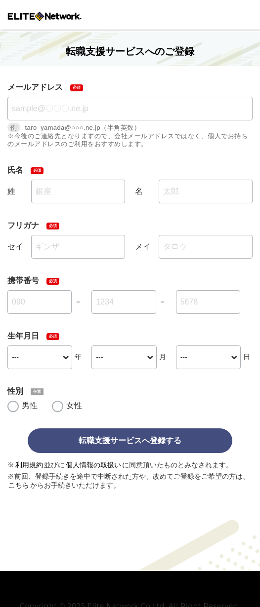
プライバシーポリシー (148, 593)
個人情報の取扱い (93, 465)
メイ (143, 246)
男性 (30, 405)
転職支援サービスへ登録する (130, 440)
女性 (74, 405)
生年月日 (23, 336)
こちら (18, 485)
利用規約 (29, 465)
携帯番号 (23, 280)
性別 (15, 391)
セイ (15, 246)
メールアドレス (35, 87)
